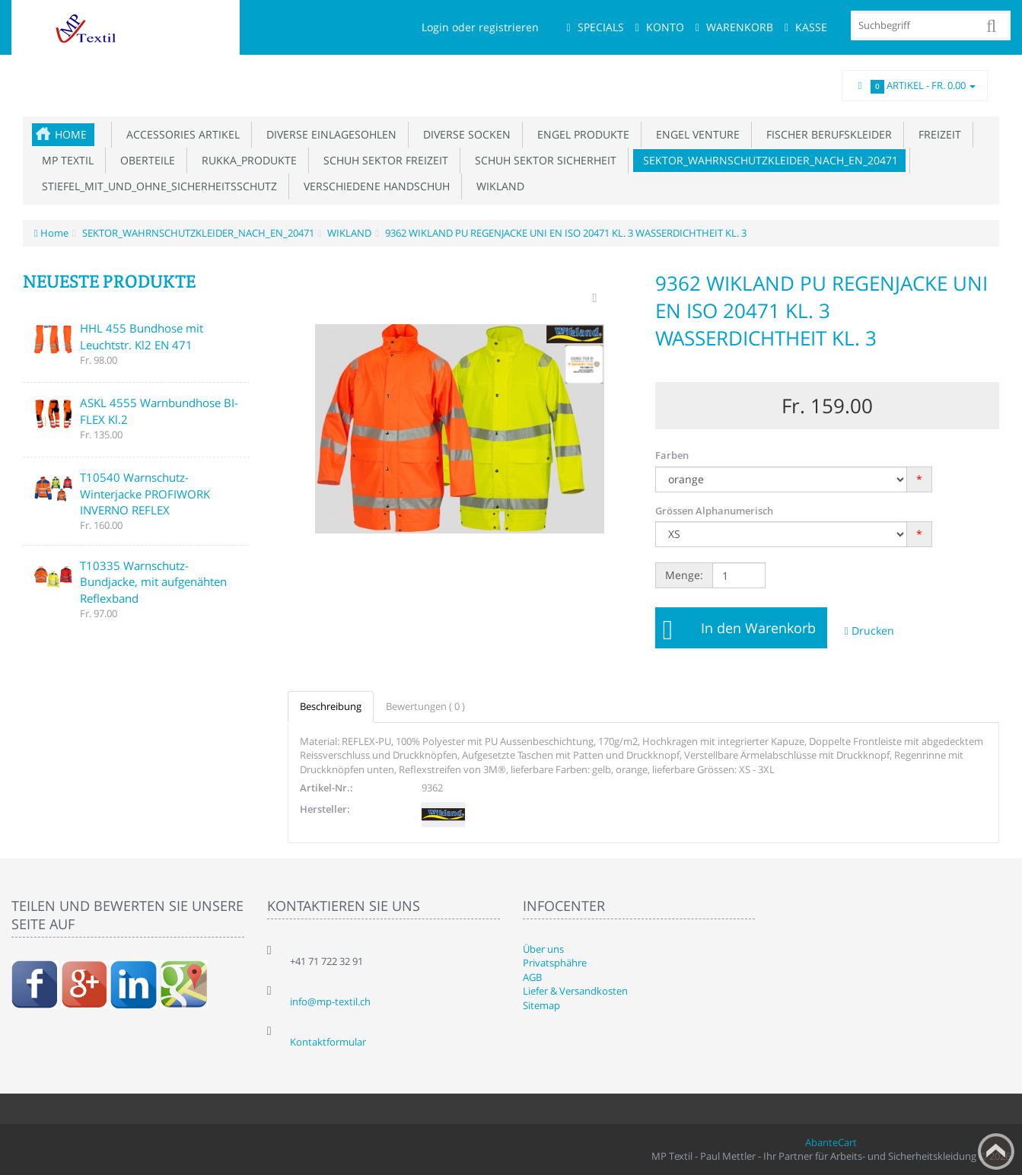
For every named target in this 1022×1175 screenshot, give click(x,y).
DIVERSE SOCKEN (464, 134)
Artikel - (915, 86)
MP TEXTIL (65, 160)
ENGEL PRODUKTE (580, 134)
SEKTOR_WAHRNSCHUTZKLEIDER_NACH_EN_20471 (767, 160)
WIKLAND (497, 186)
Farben (672, 455)
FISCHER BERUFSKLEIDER (826, 134)
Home (71, 134)
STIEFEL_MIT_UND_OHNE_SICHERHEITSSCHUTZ (156, 186)
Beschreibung (330, 706)
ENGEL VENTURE (695, 134)
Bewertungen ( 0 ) (425, 706)
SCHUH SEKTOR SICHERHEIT (542, 160)
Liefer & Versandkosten (575, 991)
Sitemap (541, 1005)
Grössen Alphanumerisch (714, 510)
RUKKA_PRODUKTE (246, 160)
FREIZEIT (936, 134)
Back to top (996, 1151)
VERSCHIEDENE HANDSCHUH (374, 186)
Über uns (543, 949)
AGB (532, 977)
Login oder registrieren (480, 27)
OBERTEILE (144, 160)
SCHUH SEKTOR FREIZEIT (382, 160)
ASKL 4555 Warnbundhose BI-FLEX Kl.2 (159, 410)
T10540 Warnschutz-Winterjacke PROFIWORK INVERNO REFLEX (145, 493)
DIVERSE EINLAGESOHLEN (328, 134)
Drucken (869, 630)
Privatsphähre (555, 963)
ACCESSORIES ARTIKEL (180, 134)
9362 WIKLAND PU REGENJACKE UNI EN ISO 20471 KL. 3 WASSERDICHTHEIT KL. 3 (565, 233)
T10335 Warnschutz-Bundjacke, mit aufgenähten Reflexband (153, 582)
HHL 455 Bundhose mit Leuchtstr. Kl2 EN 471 (141, 336)
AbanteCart (831, 1142)
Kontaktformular (328, 1042)
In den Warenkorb (758, 628)
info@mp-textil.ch (330, 1001)
